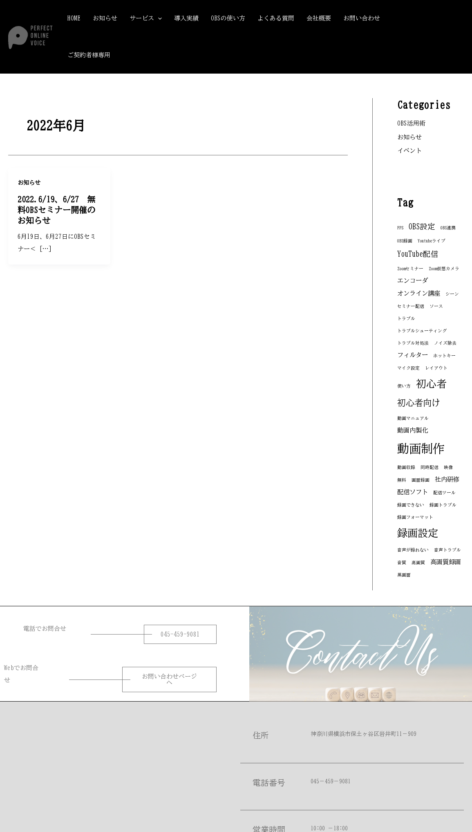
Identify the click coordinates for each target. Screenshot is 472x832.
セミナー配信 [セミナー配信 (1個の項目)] (410, 306)
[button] (433, 36)
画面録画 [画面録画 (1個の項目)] (420, 480)
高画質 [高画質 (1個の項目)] (418, 563)
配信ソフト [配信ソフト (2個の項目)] (412, 492)
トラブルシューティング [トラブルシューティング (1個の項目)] (422, 331)
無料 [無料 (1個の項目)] (401, 480)
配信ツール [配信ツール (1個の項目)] (444, 493)
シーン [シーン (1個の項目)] (452, 294)
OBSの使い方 (228, 18)
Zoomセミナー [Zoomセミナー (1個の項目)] (410, 269)
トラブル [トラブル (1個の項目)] (406, 318)
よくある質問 (275, 18)
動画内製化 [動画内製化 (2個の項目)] (412, 430)
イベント (409, 151)
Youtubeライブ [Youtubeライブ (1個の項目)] (431, 241)
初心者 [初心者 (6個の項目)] (431, 384)
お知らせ (105, 18)
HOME (74, 18)
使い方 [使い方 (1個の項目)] (404, 386)
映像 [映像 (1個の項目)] (448, 467)
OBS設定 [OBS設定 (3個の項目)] (422, 226)
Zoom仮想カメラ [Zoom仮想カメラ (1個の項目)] (444, 269)
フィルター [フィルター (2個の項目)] (412, 355)
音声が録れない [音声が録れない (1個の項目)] (413, 550)
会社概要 (318, 18)
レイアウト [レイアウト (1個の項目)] (436, 368)
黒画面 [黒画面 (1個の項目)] (404, 575)
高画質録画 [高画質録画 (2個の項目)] (445, 561)
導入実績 (186, 18)
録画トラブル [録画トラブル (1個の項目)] (442, 505)
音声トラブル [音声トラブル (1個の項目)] (447, 550)
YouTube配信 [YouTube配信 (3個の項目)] (417, 254)
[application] (158, 18)
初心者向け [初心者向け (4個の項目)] (418, 402)
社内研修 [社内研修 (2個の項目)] (447, 479)
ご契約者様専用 (88, 55)
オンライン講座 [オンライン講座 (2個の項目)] (418, 293)
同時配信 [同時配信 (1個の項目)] (429, 467)
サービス (146, 18)
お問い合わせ (361, 18)
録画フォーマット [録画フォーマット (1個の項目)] (415, 517)
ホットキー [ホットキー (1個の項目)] (444, 356)
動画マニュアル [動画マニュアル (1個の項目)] (413, 418)
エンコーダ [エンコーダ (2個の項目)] (412, 280)
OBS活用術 (411, 123)
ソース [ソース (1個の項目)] (436, 306)
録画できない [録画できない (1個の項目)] (410, 505)
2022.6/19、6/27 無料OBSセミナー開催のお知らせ (56, 209)
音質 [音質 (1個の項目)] (401, 563)
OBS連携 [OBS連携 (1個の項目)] (448, 228)
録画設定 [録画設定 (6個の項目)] (417, 533)
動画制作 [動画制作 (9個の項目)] (421, 448)
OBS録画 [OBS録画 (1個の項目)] (404, 241)
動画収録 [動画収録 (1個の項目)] (406, 467)
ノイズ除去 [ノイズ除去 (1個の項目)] (445, 343)
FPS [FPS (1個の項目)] (400, 228)
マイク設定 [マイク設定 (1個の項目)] (408, 368)
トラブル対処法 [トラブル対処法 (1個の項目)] (413, 343)
